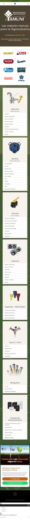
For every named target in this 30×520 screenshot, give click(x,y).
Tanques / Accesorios (9, 131)
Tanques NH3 (7, 356)
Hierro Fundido (8, 176)
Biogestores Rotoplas (9, 437)
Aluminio (6, 166)
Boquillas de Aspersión (9, 315)
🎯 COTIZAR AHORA (15, 479)
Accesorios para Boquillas (10, 310)
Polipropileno (7, 184)
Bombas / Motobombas (10, 116)
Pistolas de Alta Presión (9, 318)
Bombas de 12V (8, 168)
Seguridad (7, 277)
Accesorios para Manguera (10, 391)
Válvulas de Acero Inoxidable (11, 221)
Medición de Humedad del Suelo (11, 129)
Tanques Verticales (8, 432)
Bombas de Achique (9, 171)
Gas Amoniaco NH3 (9, 121)
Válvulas (6, 134)
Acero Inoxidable (8, 163)
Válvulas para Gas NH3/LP (10, 223)
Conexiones (7, 231)
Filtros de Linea (8, 272)
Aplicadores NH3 (8, 348)
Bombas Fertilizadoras (9, 173)
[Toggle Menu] (28, 505)
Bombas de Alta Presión (10, 312)
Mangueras (7, 126)
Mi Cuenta (4, 509)
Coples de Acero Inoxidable (10, 228)
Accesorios (7, 346)
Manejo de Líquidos (9, 124)
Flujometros (7, 236)
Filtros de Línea (8, 233)
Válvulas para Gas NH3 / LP (10, 353)
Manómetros (7, 351)
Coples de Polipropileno (10, 226)
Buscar (29, 517)
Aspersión (7, 114)
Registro (3, 507)
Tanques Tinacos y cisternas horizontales (13, 430)
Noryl (6, 178)
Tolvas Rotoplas (8, 435)
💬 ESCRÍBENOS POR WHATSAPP (15, 483)
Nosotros (4, 511)
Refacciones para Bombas (10, 189)
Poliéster (6, 181)
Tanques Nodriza (8, 427)
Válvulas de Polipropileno (10, 218)
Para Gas (6, 386)
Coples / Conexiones (9, 119)
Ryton (6, 186)
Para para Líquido (8, 388)
